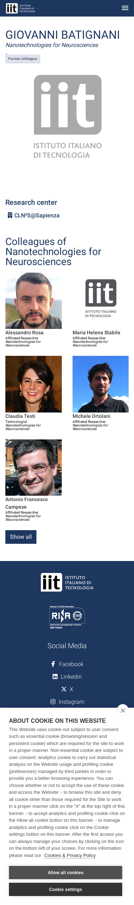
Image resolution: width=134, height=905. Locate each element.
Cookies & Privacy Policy (70, 855)
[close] (123, 710)
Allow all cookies (65, 872)
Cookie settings (65, 889)
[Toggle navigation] (125, 8)
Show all (21, 536)
